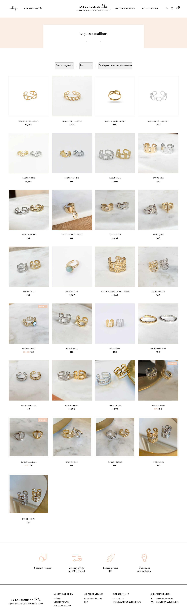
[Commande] (115, 65)
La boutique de (93, 9)
